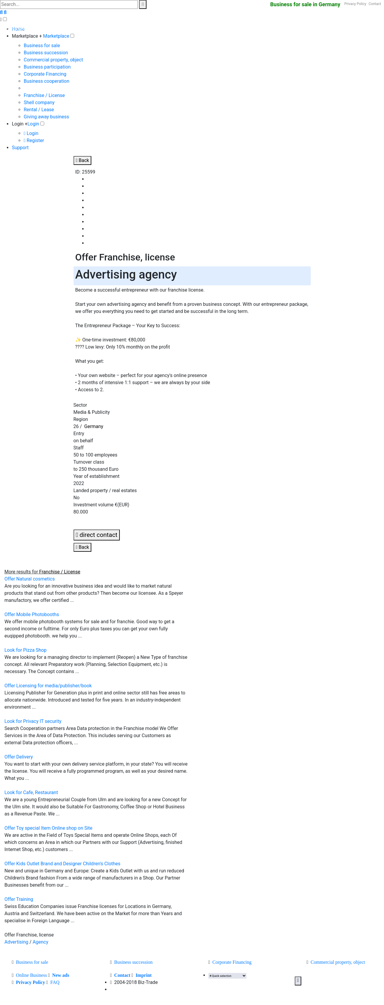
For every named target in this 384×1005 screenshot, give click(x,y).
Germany (93, 426)
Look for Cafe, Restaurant (31, 792)
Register (34, 140)
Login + (20, 124)
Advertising (16, 942)
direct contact (96, 534)
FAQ (55, 982)
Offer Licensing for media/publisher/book (48, 685)
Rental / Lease (39, 109)
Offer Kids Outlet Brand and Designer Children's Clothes (62, 863)
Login (33, 124)
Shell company (39, 102)
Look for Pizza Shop (25, 650)
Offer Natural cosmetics (29, 579)
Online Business (31, 975)
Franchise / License (44, 95)
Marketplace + (27, 36)
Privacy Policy (355, 4)
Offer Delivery (18, 757)
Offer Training (18, 899)
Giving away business (46, 117)
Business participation (47, 67)
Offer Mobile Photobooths (31, 614)
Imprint (144, 975)
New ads (60, 975)
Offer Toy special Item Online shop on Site (48, 828)
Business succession (46, 52)
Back (82, 160)
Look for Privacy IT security (32, 721)
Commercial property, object (53, 60)
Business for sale (42, 45)
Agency (40, 942)
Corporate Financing (45, 74)
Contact (375, 4)
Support (20, 147)
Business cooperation (46, 81)
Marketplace (56, 36)
